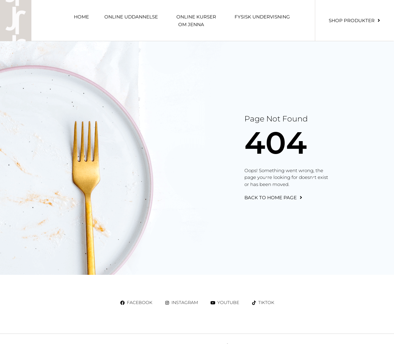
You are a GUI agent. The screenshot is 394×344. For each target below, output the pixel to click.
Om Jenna (191, 24)
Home (81, 17)
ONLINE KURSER (197, 17)
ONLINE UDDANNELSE (132, 17)
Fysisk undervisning (264, 17)
